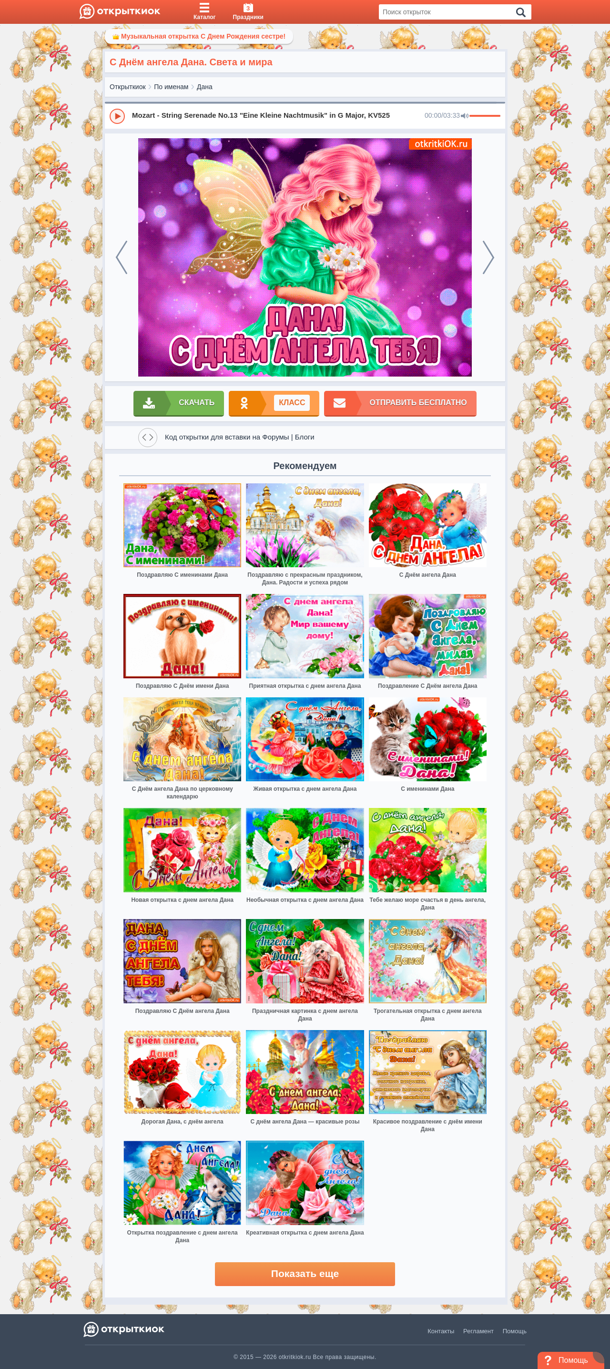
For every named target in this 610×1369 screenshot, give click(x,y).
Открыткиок (128, 87)
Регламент (478, 1331)
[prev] (121, 257)
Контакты (440, 1331)
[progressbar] (484, 116)
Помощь (515, 1331)
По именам (171, 87)
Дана (205, 87)
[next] (488, 257)
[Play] (117, 116)
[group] (305, 116)
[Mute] (464, 116)
